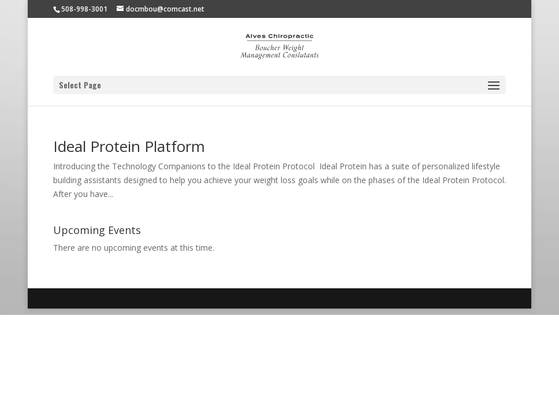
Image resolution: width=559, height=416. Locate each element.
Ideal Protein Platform (129, 146)
